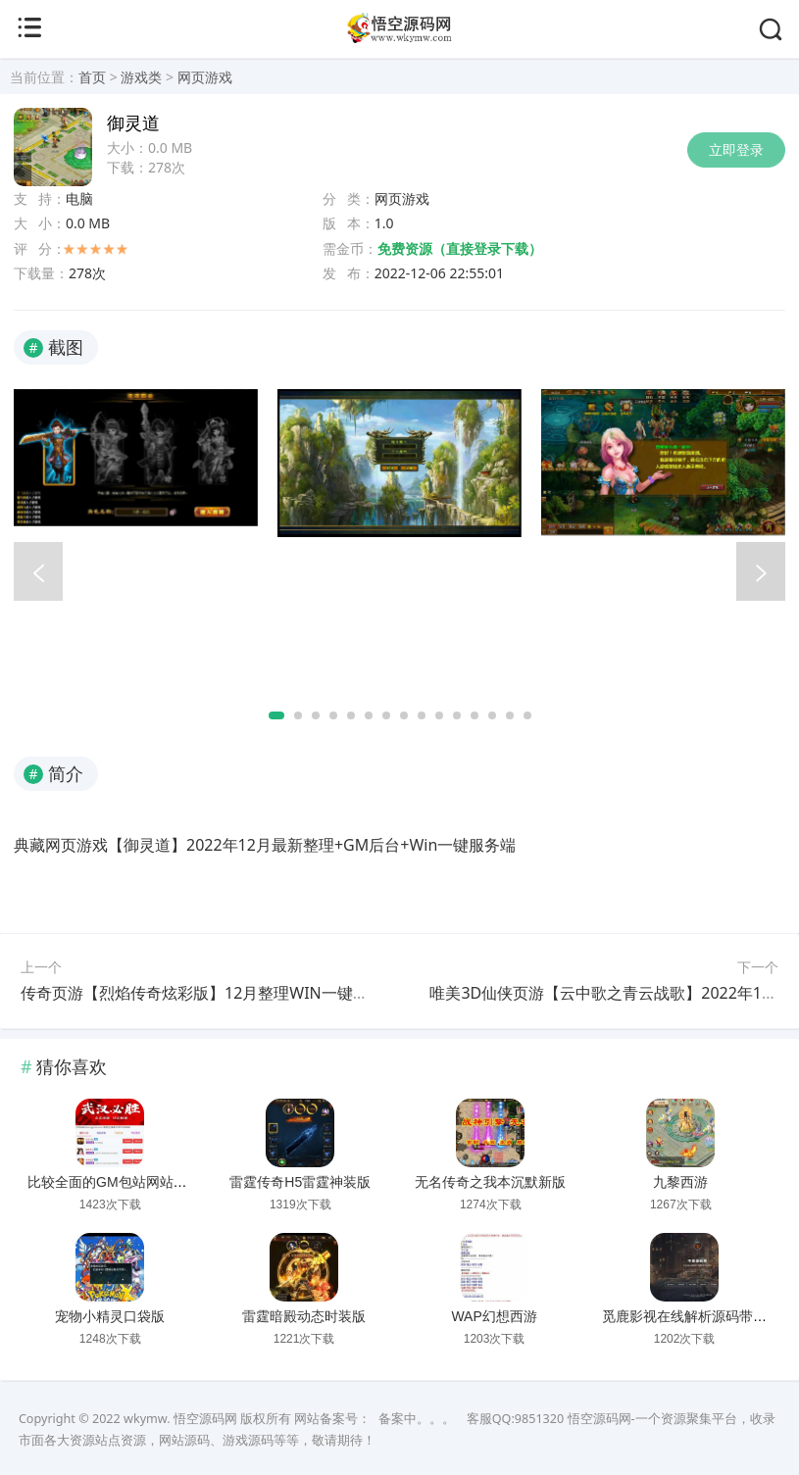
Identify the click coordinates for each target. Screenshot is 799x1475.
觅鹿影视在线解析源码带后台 (691, 1316)
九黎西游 (680, 1182)
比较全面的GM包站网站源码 (114, 1182)
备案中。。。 (416, 1418)
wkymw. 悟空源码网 (180, 1418)
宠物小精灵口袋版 (110, 1316)
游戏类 (141, 77)
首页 (92, 77)
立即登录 (736, 149)
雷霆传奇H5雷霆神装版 (300, 1182)
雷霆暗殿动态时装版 (304, 1316)
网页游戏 (204, 77)
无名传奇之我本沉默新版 (490, 1182)
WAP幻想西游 (493, 1316)
